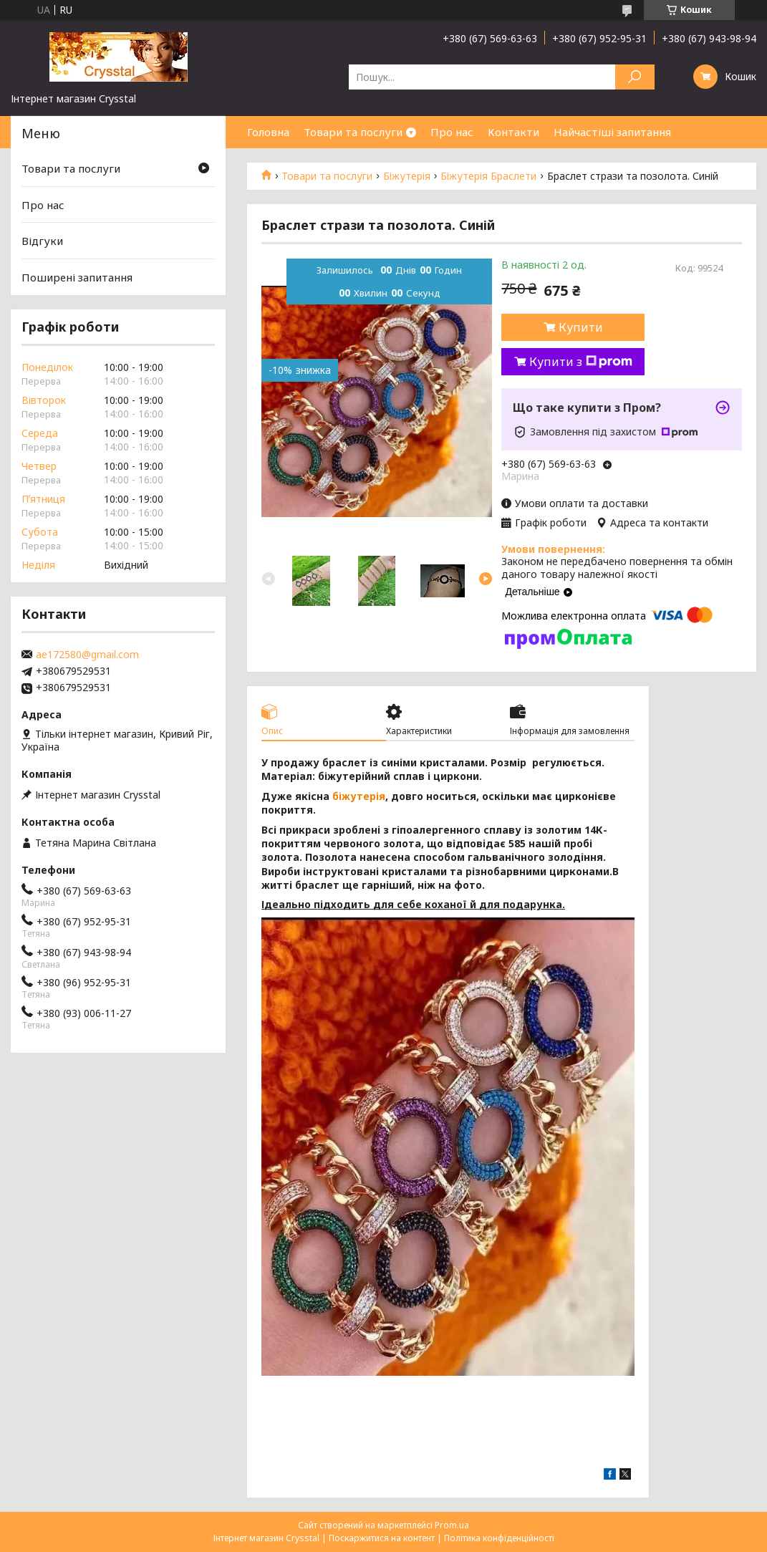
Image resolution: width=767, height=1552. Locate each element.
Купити (581, 327)
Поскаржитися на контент (382, 1538)
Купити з (580, 362)
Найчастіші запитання (612, 132)
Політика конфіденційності (499, 1538)
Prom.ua (452, 1525)
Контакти (513, 132)
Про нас (451, 132)
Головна (268, 132)
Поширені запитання (76, 277)
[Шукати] (635, 77)
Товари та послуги (353, 132)
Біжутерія (406, 176)
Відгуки (42, 240)
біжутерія (358, 796)
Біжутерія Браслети (488, 176)
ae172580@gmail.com (87, 654)
